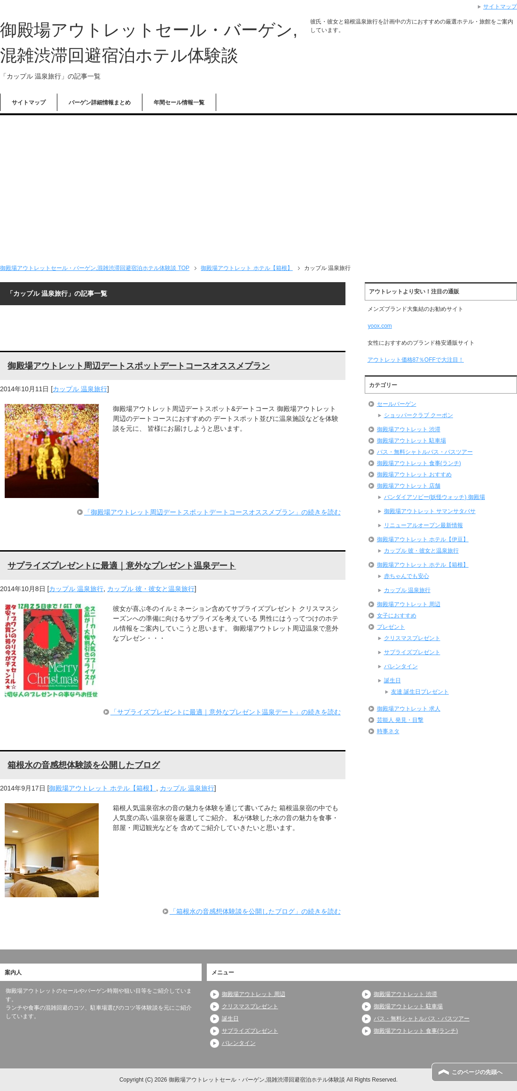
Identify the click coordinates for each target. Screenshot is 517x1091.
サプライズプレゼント (412, 652)
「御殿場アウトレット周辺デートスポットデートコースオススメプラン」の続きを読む (212, 512)
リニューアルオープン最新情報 (423, 525)
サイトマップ (29, 102)
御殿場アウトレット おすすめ (414, 474)
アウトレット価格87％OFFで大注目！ (416, 359)
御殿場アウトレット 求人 (408, 708)
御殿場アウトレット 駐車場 (411, 440)
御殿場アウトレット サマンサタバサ (430, 511)
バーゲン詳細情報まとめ (100, 102)
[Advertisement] (258, 186)
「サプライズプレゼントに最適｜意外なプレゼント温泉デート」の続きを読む (225, 712)
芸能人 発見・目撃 (400, 720)
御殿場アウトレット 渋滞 (408, 429)
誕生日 (392, 680)
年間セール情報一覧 (179, 102)
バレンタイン (401, 666)
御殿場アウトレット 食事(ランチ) (419, 463)
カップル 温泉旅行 (80, 389)
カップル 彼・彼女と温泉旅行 (151, 589)
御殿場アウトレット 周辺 (408, 604)
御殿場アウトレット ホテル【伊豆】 (423, 539)
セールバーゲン (396, 404)
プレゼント (391, 627)
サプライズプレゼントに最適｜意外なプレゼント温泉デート (122, 565)
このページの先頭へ (477, 1072)
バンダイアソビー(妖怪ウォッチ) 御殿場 (434, 497)
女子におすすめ (396, 615)
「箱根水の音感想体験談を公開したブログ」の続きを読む (255, 911)
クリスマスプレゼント (412, 638)
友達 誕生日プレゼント (420, 691)
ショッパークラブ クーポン (418, 415)
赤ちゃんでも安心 (406, 576)
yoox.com (380, 326)
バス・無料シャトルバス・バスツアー (425, 452)
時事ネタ (388, 731)
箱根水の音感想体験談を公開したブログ (84, 765)
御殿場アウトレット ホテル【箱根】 (102, 788)
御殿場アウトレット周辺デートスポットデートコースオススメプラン (139, 366)
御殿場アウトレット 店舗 (408, 485)
